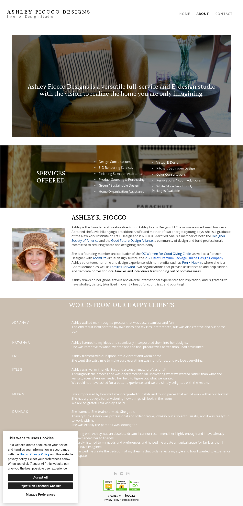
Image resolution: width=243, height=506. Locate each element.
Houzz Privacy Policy (34, 454)
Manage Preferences (40, 494)
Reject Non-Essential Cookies (40, 486)
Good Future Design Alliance (132, 240)
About (202, 14)
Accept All (40, 477)
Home (184, 14)
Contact (224, 14)
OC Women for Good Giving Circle (166, 254)
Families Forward (122, 267)
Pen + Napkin (192, 262)
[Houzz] (115, 473)
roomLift (99, 258)
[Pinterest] (121, 473)
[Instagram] (127, 473)
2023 (149, 258)
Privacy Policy (112, 500)
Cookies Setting (130, 500)
